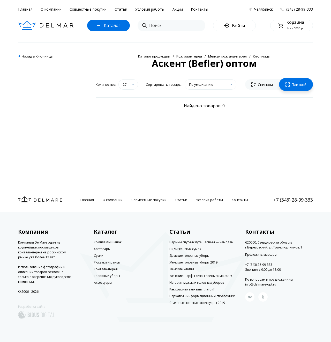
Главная (25, 9)
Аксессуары (103, 282)
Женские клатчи (181, 269)
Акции (177, 9)
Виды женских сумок (185, 249)
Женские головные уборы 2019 (193, 262)
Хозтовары (102, 249)
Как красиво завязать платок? (191, 289)
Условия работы (149, 9)
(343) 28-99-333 (299, 9)
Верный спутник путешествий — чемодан (201, 242)
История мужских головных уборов (196, 282)
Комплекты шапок (108, 242)
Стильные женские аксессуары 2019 (197, 303)
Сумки (98, 255)
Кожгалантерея (189, 56)
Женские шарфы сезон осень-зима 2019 (200, 276)
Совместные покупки (88, 9)
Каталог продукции (154, 56)
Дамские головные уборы (189, 255)
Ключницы (261, 56)
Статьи (121, 9)
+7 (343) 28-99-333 (293, 200)
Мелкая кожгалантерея (227, 56)
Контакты (199, 9)
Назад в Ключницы (37, 56)
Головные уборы (107, 276)
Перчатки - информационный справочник (202, 296)
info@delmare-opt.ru (260, 284)
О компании (51, 9)
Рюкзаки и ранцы (107, 262)
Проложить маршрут (261, 255)
